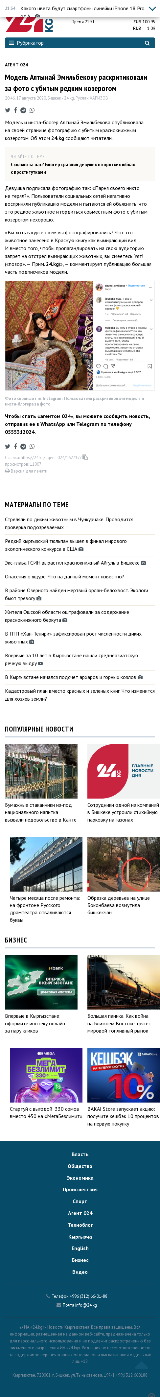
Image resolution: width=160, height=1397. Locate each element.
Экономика (80, 1178)
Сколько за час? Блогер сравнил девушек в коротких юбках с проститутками (73, 168)
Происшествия (80, 1189)
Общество (80, 1166)
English (80, 1248)
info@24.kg (86, 1305)
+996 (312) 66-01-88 (88, 1296)
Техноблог (80, 1225)
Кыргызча (80, 1236)
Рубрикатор (26, 42)
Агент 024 (16, 65)
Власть (80, 1154)
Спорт (80, 1201)
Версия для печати (26, 471)
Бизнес (80, 1260)
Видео (80, 1272)
